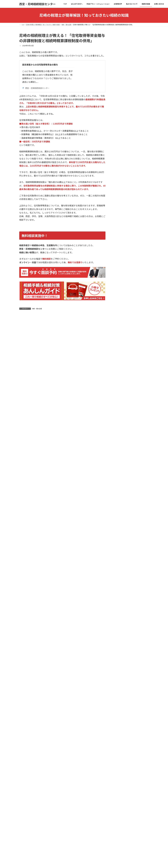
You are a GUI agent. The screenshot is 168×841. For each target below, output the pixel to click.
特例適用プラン (122, 697)
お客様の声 (118, 721)
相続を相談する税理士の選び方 (127, 678)
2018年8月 (118, 531)
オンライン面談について (125, 782)
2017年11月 (118, 555)
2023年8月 (118, 441)
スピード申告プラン (123, 707)
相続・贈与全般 (37, 309)
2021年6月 (118, 488)
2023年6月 (118, 450)
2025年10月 (118, 318)
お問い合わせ (119, 773)
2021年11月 (118, 479)
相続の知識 (118, 745)
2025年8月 (118, 327)
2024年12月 (118, 365)
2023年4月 (118, 460)
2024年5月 (118, 398)
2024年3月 (118, 408)
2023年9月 (118, 436)
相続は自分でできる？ (124, 669)
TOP (116, 659)
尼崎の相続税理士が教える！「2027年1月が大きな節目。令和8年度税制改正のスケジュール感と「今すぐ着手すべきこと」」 (138, 132)
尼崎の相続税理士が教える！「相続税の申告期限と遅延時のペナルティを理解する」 (138, 231)
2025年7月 (118, 332)
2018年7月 (118, 536)
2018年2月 (118, 550)
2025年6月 (118, 337)
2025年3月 (118, 351)
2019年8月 (118, 512)
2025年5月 (118, 341)
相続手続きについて (121, 271)
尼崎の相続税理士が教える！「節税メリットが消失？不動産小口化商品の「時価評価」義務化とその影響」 (138, 96)
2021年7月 (118, 484)
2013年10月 (118, 588)
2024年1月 (118, 417)
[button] (131, 646)
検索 (143, 80)
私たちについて (120, 726)
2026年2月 (118, 299)
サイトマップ (138, 800)
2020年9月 (118, 498)
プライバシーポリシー (123, 800)
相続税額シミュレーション (126, 716)
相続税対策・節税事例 (122, 280)
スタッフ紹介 (121, 735)
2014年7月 (118, 578)
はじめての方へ (120, 664)
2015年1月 (118, 564)
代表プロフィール (122, 730)
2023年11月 (118, 427)
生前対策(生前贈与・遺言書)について (128, 262)
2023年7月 (118, 446)
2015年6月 (118, 559)
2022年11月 (118, 465)
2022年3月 (118, 474)
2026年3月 (118, 294)
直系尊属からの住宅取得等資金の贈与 (40, 64)
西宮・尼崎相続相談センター (35, 88)
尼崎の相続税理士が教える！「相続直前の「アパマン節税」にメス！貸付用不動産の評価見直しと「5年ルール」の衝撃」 (138, 113)
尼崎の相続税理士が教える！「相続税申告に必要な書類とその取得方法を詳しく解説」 (138, 217)
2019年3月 (118, 521)
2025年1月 (118, 360)
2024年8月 (118, 384)
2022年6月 (118, 469)
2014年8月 (118, 574)
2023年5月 (118, 455)
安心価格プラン (122, 692)
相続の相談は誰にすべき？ (126, 673)
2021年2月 (118, 493)
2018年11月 (118, 526)
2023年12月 (118, 422)
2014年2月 (118, 583)
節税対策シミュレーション (126, 711)
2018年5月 (118, 540)
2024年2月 (118, 412)
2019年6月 (118, 517)
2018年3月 (118, 545)
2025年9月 (118, 322)
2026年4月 (118, 289)
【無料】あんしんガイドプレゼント (129, 778)
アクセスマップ (121, 740)
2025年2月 (118, 356)
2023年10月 (118, 431)
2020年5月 (118, 503)
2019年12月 (118, 507)
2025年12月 (118, 308)
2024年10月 (118, 375)
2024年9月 (118, 379)
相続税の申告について (122, 276)
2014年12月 (118, 569)
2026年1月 (118, 304)
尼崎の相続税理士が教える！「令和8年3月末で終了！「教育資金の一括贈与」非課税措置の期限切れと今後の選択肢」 (138, 151)
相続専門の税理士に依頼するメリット (130, 683)
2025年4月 (118, 346)
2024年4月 (118, 403)
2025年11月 (118, 313)
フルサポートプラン (123, 702)
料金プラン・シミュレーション (125, 688)
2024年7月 (118, 389)
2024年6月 (118, 394)
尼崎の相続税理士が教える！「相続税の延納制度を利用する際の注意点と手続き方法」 (138, 246)
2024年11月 (118, 370)
